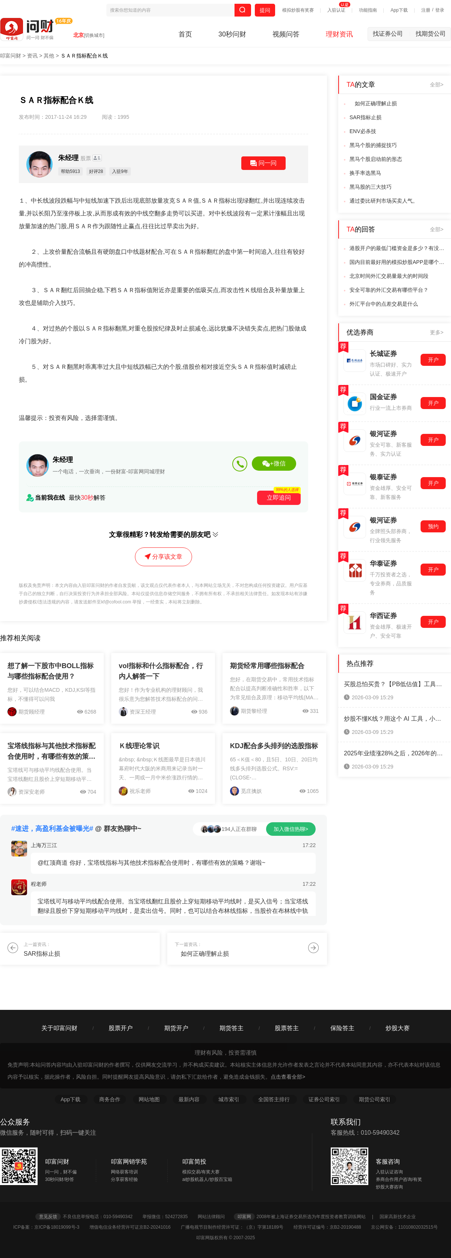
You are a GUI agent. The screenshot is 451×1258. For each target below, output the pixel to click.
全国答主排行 (274, 1099)
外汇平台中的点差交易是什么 (384, 304)
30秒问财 (232, 34)
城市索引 (229, 1099)
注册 (425, 10)
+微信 (273, 463)
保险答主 (342, 1028)
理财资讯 (339, 34)
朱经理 (75, 158)
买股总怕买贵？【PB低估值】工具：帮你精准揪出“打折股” (394, 684)
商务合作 (109, 1099)
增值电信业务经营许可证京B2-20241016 (134, 1227)
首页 (185, 34)
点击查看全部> (288, 1077)
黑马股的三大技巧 (371, 187)
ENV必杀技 (363, 131)
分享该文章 (163, 556)
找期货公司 (431, 33)
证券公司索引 (325, 1099)
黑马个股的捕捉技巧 (373, 145)
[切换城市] (94, 35)
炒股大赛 (398, 1028)
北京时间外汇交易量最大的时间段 (389, 276)
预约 (433, 526)
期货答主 (231, 1028)
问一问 (263, 163)
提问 (265, 10)
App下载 (398, 10)
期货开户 (176, 1028)
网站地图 (150, 1099)
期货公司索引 (374, 1099)
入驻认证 (336, 10)
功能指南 (368, 10)
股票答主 (287, 1028)
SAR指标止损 (365, 117)
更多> (436, 332)
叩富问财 (10, 56)
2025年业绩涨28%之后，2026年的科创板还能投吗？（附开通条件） (394, 753)
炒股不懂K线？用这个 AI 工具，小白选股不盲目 (394, 718)
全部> (436, 85)
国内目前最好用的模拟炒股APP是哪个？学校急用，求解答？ (398, 262)
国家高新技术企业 (398, 1216)
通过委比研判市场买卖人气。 (384, 201)
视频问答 (286, 34)
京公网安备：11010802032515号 (404, 1227)
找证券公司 (391, 33)
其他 (49, 56)
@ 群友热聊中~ (76, 828)
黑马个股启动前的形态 (376, 159)
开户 (433, 360)
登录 (439, 10)
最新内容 (190, 1099)
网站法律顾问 (215, 1216)
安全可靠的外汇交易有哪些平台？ (389, 290)
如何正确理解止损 (373, 103)
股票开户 (121, 1028)
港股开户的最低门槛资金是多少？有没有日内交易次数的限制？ (398, 248)
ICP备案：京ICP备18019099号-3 (50, 1227)
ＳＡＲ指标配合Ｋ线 (84, 56)
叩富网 (244, 1216)
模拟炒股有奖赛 (298, 10)
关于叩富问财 (59, 1028)
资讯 (32, 56)
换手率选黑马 (365, 173)
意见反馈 (48, 1216)
